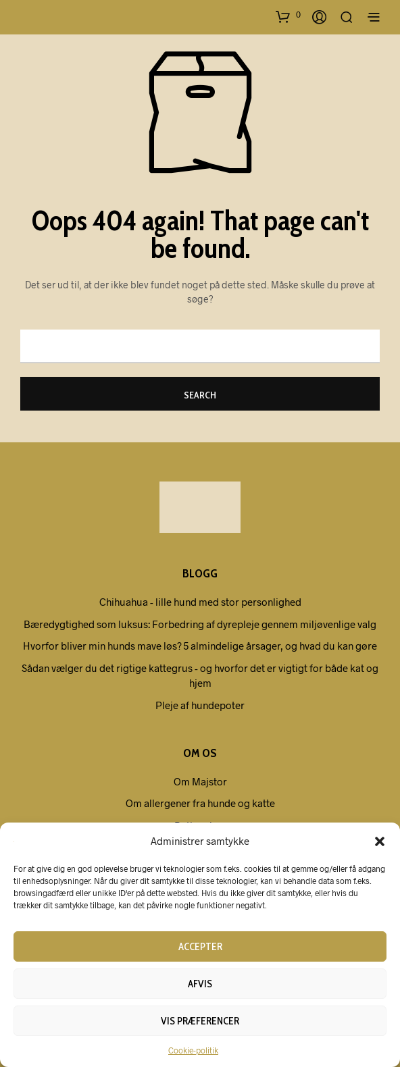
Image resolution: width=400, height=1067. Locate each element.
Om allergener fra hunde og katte (200, 803)
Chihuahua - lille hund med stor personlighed (200, 602)
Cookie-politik (193, 1050)
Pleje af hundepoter (200, 705)
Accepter (200, 947)
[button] (379, 841)
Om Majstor (200, 781)
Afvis (200, 984)
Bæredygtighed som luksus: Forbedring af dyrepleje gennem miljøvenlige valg (200, 624)
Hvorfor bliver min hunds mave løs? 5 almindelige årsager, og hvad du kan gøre (200, 646)
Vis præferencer (200, 1021)
